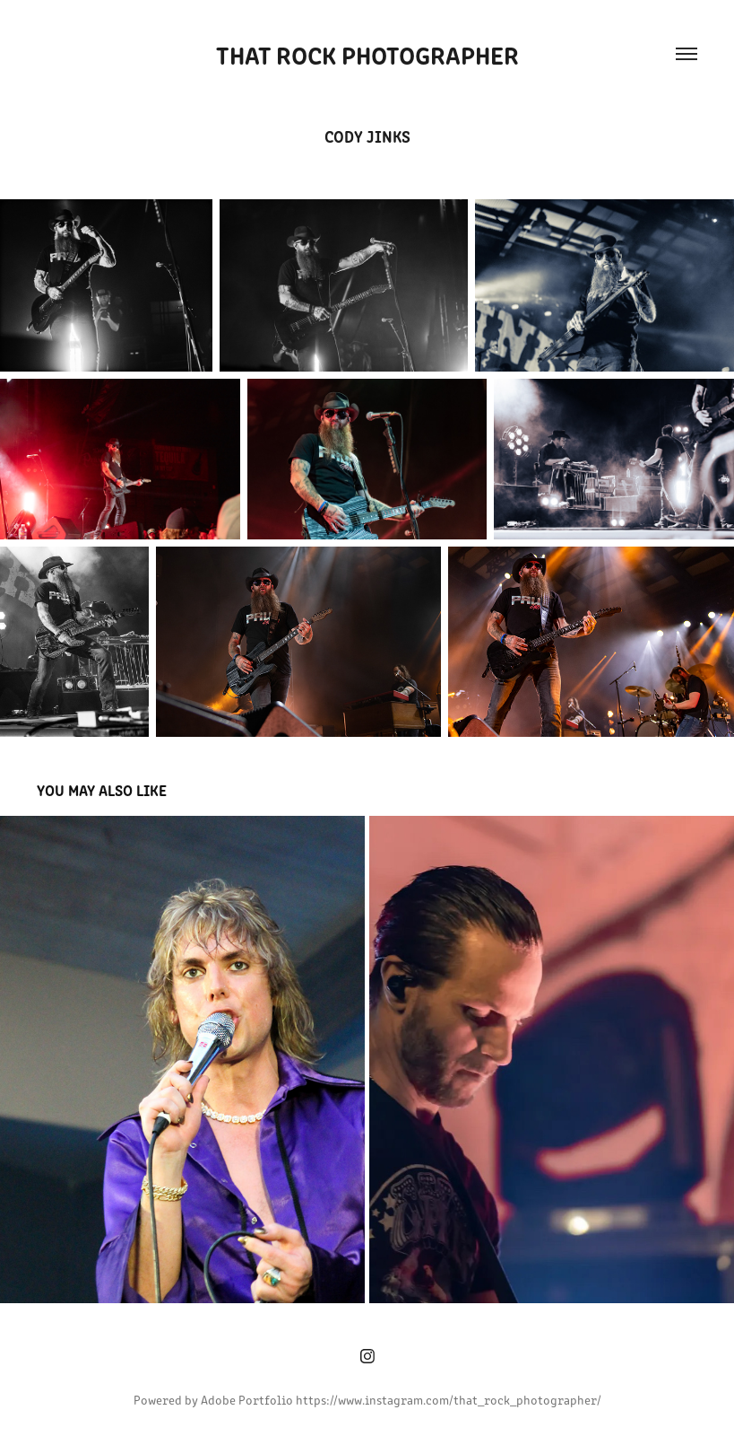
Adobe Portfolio (247, 1399)
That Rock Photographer (367, 54)
